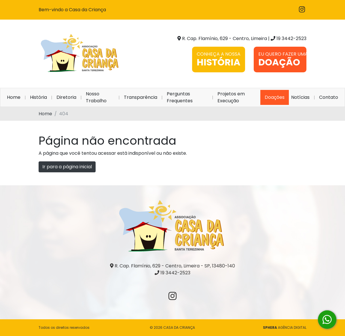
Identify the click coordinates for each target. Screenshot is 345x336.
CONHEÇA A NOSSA (218, 60)
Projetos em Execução (231, 97)
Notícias (300, 97)
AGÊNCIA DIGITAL (284, 327)
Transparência (140, 97)
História (38, 97)
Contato (328, 97)
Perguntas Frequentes (180, 97)
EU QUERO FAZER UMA (282, 60)
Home (15, 97)
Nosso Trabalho (96, 97)
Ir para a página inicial (67, 166)
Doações (275, 97)
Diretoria (66, 97)
